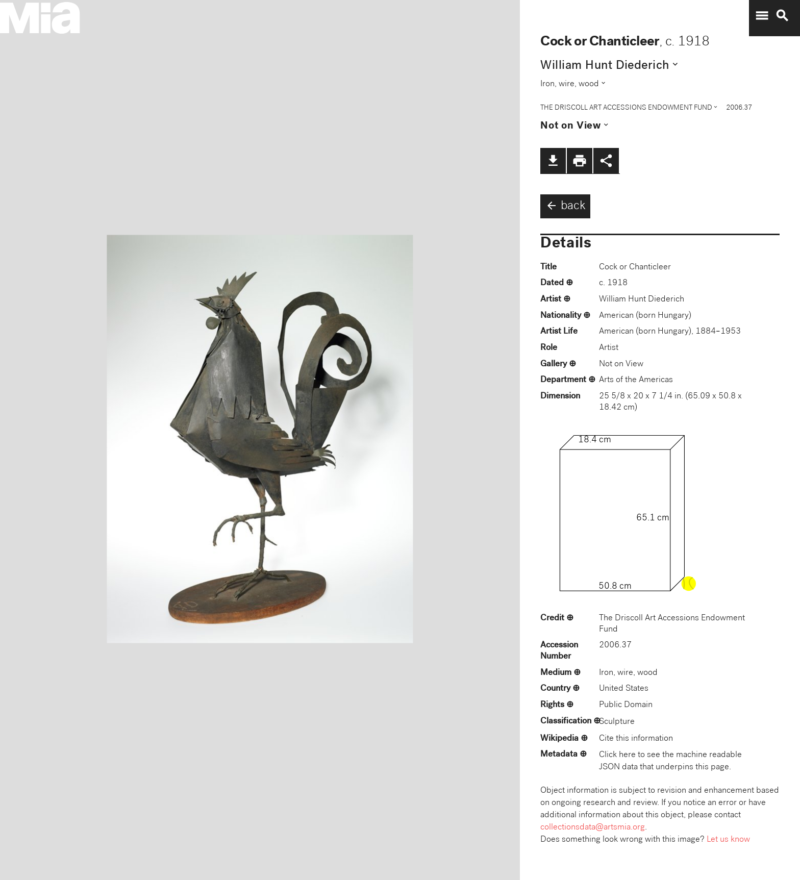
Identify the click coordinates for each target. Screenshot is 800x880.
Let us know (728, 840)
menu (761, 15)
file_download (553, 160)
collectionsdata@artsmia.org (592, 827)
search (782, 15)
